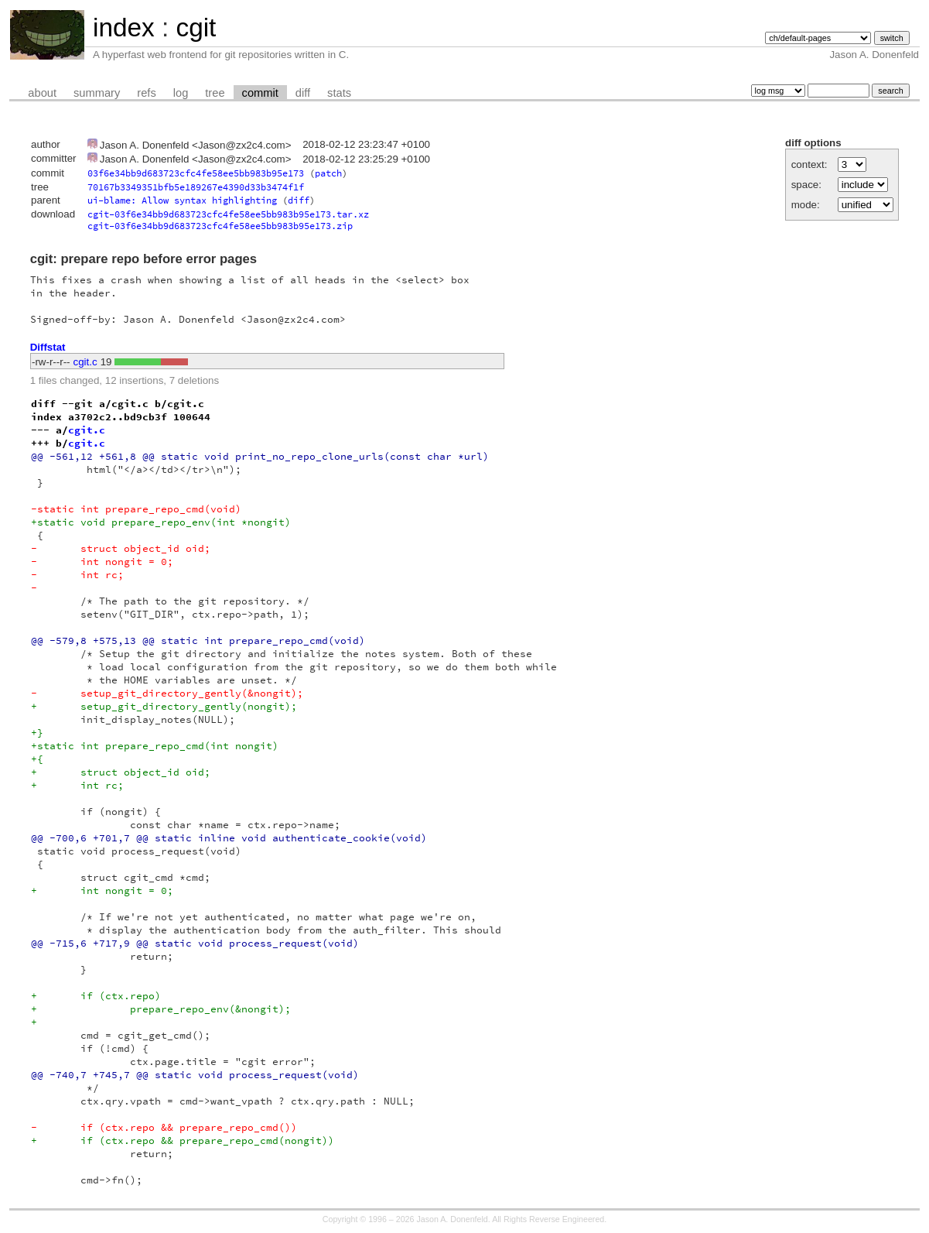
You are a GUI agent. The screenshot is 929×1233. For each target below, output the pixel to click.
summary (96, 93)
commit (260, 93)
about (42, 93)
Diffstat (48, 347)
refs (146, 93)
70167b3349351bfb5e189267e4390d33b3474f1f (195, 187)
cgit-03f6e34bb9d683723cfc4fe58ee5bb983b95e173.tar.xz (228, 214)
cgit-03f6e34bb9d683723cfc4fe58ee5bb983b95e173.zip (220, 225)
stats (339, 93)
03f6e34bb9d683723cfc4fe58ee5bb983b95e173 (195, 173)
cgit (196, 27)
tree (214, 93)
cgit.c (85, 362)
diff (302, 93)
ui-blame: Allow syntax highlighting (182, 200)
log (181, 93)
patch (328, 173)
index (124, 27)
